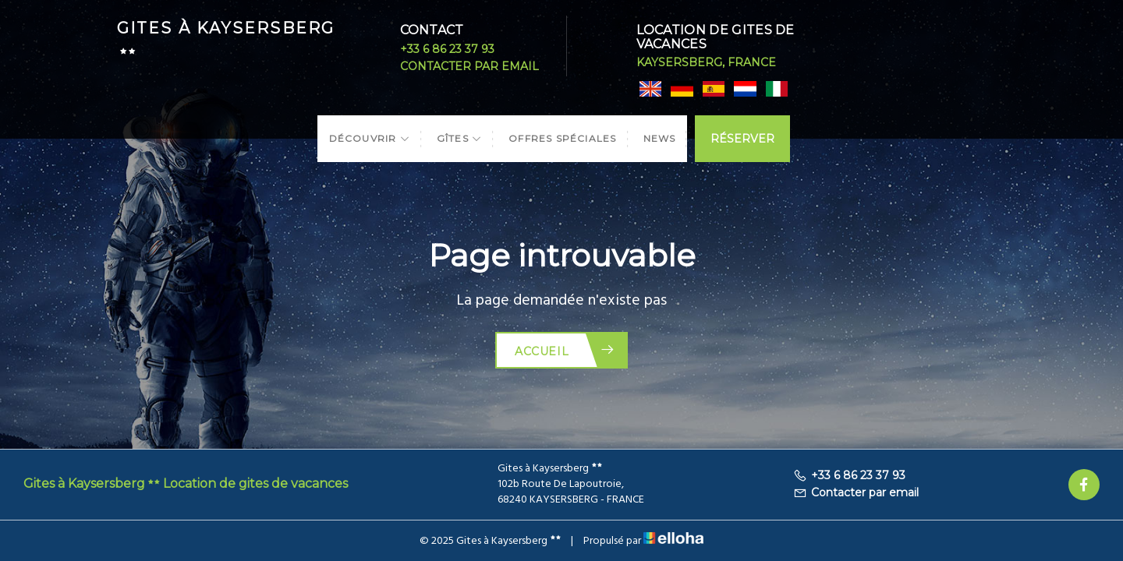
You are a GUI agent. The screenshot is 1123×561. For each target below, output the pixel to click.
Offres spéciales (562, 138)
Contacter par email (469, 66)
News (659, 138)
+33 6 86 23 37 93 (447, 49)
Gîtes (459, 138)
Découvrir (369, 138)
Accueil (565, 350)
